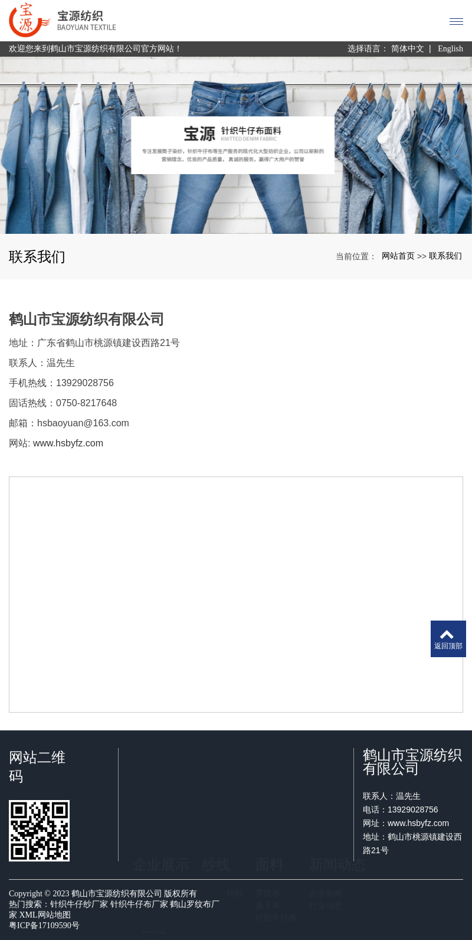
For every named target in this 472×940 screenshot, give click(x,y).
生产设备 (149, 851)
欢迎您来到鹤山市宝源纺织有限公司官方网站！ (95, 48)
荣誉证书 (149, 826)
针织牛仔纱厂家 (79, 904)
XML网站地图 (45, 914)
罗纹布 (267, 802)
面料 (269, 773)
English (450, 48)
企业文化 (149, 814)
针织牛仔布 (276, 826)
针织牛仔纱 (222, 802)
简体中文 (407, 48)
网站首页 (398, 255)
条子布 (267, 814)
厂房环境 (149, 839)
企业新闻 (325, 802)
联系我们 (445, 255)
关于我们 (149, 802)
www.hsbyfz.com (68, 443)
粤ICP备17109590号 (44, 925)
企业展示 (161, 773)
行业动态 (325, 814)
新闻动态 (337, 773)
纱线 (216, 773)
